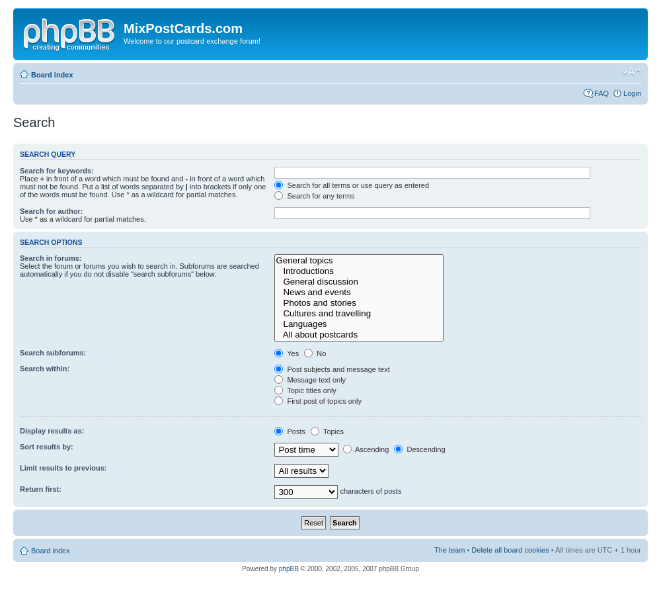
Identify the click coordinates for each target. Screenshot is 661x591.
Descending (419, 449)
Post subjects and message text (331, 369)
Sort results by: (46, 447)
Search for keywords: (57, 171)
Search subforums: (53, 353)
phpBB (289, 568)
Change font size (631, 72)
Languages (359, 324)
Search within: (44, 369)
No (315, 353)
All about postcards (359, 335)
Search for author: (51, 211)
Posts (289, 431)
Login (632, 93)
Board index (52, 75)
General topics (359, 260)
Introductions (359, 271)
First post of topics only (318, 401)
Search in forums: (51, 258)
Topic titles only (305, 390)
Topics (327, 431)
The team (449, 550)
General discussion (359, 282)
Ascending (366, 449)
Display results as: (52, 431)
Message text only (310, 380)
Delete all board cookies (510, 550)
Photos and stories (359, 303)
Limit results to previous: (63, 468)
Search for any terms (314, 196)
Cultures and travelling (359, 313)
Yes (286, 353)
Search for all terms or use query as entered (351, 185)
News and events (359, 292)
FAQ (601, 93)
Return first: (40, 489)
